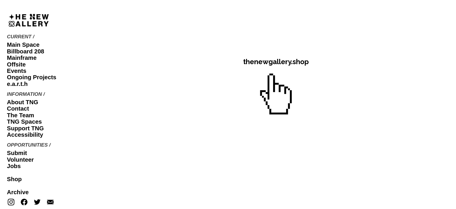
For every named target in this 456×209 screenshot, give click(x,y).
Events (16, 71)
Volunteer (20, 159)
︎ (11, 202)
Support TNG (25, 128)
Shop (14, 179)
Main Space (23, 45)
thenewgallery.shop (276, 62)
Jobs (14, 166)
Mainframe (22, 58)
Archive (18, 192)
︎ (276, 95)
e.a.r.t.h (17, 84)
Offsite (16, 64)
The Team (20, 115)
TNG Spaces (24, 121)
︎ (50, 202)
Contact (18, 108)
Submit (17, 153)
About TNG (22, 102)
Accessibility (25, 134)
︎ (37, 202)
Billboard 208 (25, 51)
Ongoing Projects (31, 77)
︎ (24, 202)
